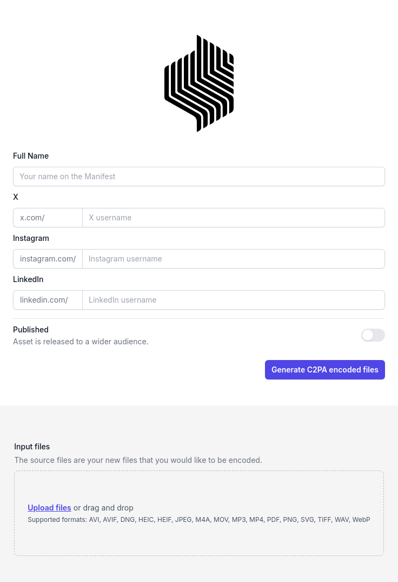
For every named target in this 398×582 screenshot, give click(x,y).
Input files (32, 446)
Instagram (31, 238)
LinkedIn (28, 279)
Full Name (31, 155)
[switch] (373, 335)
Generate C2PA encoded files (325, 369)
